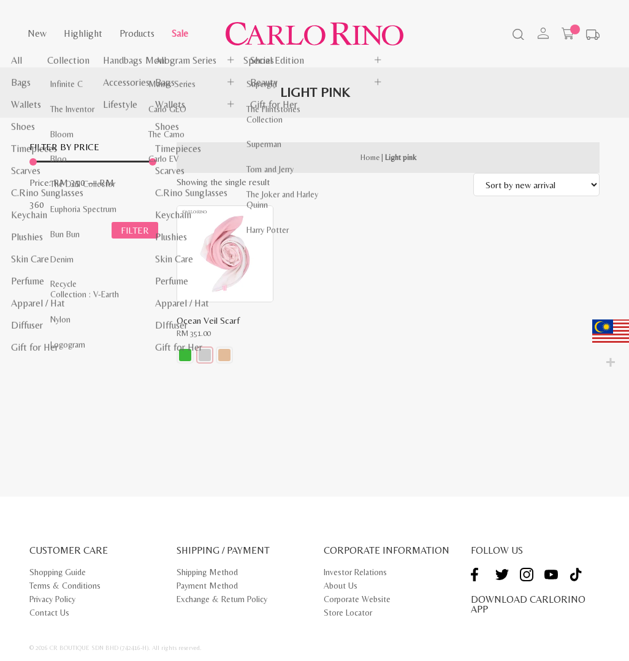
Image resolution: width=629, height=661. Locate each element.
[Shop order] (536, 184)
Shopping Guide (57, 572)
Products (137, 33)
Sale (180, 33)
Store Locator (348, 612)
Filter (135, 232)
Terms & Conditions (65, 585)
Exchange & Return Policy (222, 599)
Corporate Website (357, 599)
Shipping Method (207, 572)
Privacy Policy (52, 599)
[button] (185, 355)
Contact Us (49, 612)
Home (369, 157)
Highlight (83, 33)
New (37, 33)
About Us (340, 585)
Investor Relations (355, 572)
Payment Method (207, 585)
